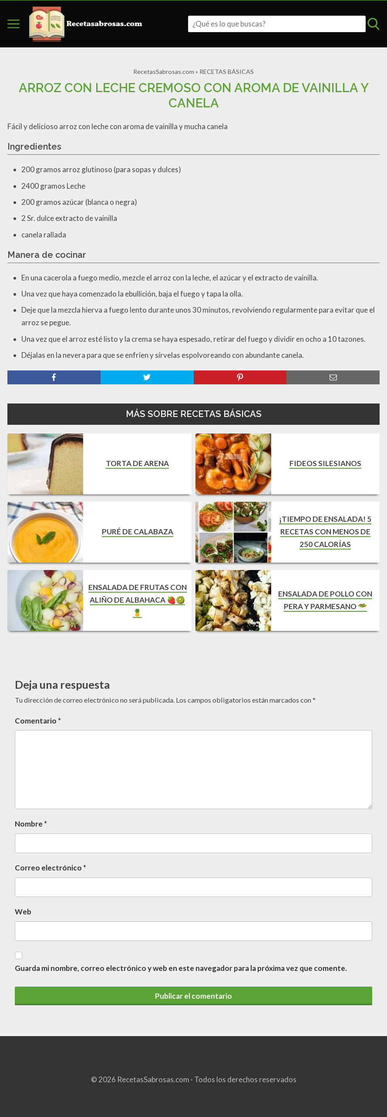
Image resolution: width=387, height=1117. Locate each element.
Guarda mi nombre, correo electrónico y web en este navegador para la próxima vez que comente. (181, 968)
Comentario (38, 720)
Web (23, 911)
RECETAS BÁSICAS (226, 71)
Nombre (31, 823)
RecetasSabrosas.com (163, 71)
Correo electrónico (50, 867)
